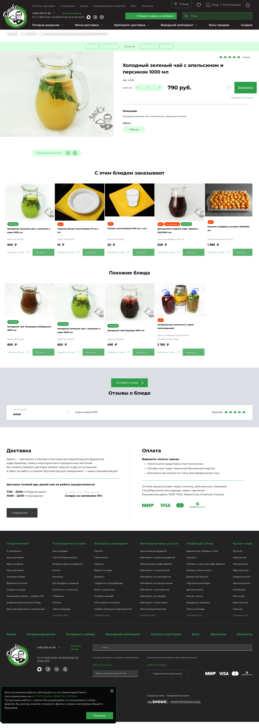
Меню (11, 640)
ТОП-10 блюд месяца (65, 563)
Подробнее (20, 518)
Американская (242, 582)
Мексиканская (241, 589)
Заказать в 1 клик (228, 98)
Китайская (239, 595)
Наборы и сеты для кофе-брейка (205, 570)
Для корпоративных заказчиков (26, 615)
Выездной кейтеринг (177, 25)
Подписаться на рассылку (167, 679)
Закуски (99, 570)
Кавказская (240, 563)
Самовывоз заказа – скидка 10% (25, 602)
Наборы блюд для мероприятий (113, 615)
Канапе (98, 557)
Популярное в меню (69, 549)
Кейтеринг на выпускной (155, 576)
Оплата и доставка (43, 5)
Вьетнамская (240, 608)
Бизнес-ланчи (194, 602)
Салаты (57, 608)
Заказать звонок (72, 13)
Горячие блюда (61, 615)
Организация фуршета (153, 557)
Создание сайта (156, 702)
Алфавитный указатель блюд (24, 608)
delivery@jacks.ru (102, 670)
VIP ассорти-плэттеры (107, 608)
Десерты (99, 582)
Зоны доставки (15, 563)
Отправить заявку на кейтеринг (155, 16)
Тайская (238, 615)
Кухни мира (242, 549)
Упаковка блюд (16, 582)
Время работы (15, 570)
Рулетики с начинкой (65, 595)
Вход (215, 4)
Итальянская (240, 570)
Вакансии (218, 640)
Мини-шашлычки (104, 595)
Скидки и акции (16, 595)
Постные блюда (195, 615)
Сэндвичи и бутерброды (108, 589)
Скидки (246, 25)
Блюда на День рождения (68, 570)
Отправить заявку (80, 640)
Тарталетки (101, 563)
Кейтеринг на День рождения (157, 563)
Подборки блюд (199, 549)
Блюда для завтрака (198, 608)
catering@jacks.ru (157, 670)
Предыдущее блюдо (104, 46)
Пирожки (58, 602)
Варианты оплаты (17, 589)
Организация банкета (153, 615)
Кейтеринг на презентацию (156, 589)
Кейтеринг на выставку (153, 608)
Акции (84, 5)
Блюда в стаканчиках (198, 576)
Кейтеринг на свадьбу (153, 602)
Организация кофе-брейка (156, 570)
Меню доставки (87, 25)
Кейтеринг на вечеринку (154, 595)
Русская (237, 557)
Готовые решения (45, 25)
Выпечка (58, 582)
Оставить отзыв (127, 388)
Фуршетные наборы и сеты (202, 557)
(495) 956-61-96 (41, 13)
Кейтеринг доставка (129, 25)
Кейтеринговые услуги (159, 549)
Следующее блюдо (154, 46)
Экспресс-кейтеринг (111, 549)
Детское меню (194, 595)
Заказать (227, 88)
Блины (56, 576)
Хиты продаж (219, 25)
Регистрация (232, 4)
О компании (67, 5)
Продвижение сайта (177, 702)
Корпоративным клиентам (109, 5)
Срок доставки (15, 576)
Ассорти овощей (103, 602)
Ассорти (191, 563)
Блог (134, 5)
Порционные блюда (198, 589)
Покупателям (18, 549)
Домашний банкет (197, 582)
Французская (241, 576)
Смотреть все (60, 621)
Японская (238, 602)
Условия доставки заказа (82, 497)
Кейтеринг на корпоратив (155, 582)
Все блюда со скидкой (66, 589)
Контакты (147, 5)
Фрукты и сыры (103, 576)
